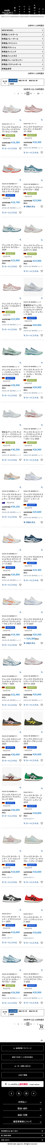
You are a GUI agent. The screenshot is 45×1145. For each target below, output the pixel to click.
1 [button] (18, 93)
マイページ (24, 11)
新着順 (12, 84)
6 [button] (30, 93)
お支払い (22, 1101)
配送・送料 (22, 1108)
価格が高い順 (33, 80)
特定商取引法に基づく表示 (9, 1131)
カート (43, 11)
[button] (15, 93)
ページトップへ (42, 1040)
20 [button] (38, 93)
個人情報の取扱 (6, 1135)
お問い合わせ (5, 1140)
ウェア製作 (19, 11)
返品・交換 (22, 1114)
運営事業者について (22, 1121)
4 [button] (24, 93)
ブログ (39, 11)
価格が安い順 (22, 80)
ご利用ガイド (29, 11)
